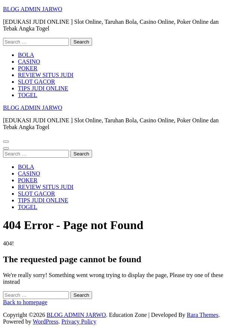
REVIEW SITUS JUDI (45, 75)
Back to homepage (25, 302)
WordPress (46, 321)
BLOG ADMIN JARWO (32, 9)
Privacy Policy (79, 321)
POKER (27, 68)
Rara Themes (202, 315)
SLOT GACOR (36, 81)
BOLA (26, 55)
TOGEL (27, 95)
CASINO (29, 61)
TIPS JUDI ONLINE (43, 88)
